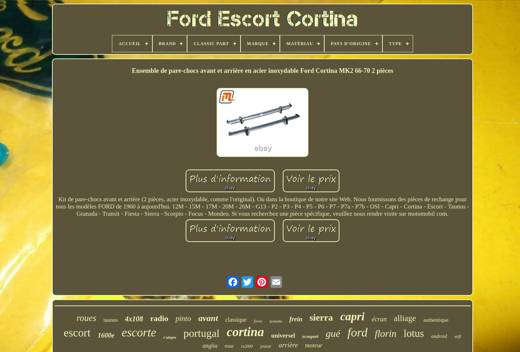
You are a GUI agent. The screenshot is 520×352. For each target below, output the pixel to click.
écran (379, 319)
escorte (139, 332)
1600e (106, 335)
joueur (265, 346)
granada (275, 321)
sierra (321, 317)
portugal (201, 333)
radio (159, 318)
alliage (405, 318)
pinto (183, 318)
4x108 (134, 319)
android (439, 336)
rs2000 (247, 346)
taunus (111, 320)
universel (283, 335)
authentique (435, 320)
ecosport (310, 336)
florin (385, 333)
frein (295, 319)
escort (77, 332)
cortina (245, 332)
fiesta (258, 321)
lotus (414, 333)
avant (208, 318)
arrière (288, 345)
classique (236, 320)
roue (229, 346)
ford (357, 332)
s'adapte (169, 337)
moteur (313, 345)
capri (352, 316)
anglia (210, 346)
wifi (458, 336)
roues (86, 318)
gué (333, 333)
